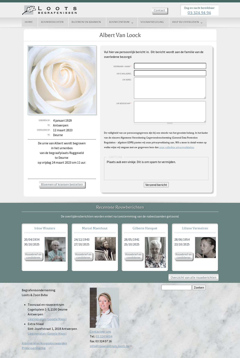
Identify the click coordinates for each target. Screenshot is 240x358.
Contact (159, 10)
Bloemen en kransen (86, 22)
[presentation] (137, 172)
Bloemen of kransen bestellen (62, 184)
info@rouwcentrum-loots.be (111, 346)
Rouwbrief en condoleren (33, 255)
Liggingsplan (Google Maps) (47, 319)
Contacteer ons (100, 331)
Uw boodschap (123, 103)
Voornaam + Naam (122, 66)
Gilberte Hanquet (145, 228)
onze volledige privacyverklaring (176, 147)
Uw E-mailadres (123, 73)
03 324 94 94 (199, 12)
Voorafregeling (152, 22)
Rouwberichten (52, 22)
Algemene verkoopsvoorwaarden (44, 343)
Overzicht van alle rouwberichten (193, 277)
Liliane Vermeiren (195, 228)
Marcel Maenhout (94, 228)
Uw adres (126, 79)
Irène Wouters (44, 228)
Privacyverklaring (34, 348)
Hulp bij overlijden (185, 23)
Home (29, 22)
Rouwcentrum (119, 23)
